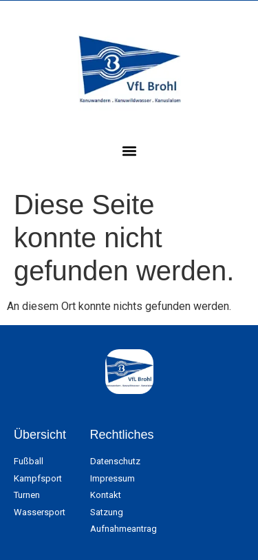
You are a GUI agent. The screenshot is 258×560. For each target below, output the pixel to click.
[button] (129, 150)
